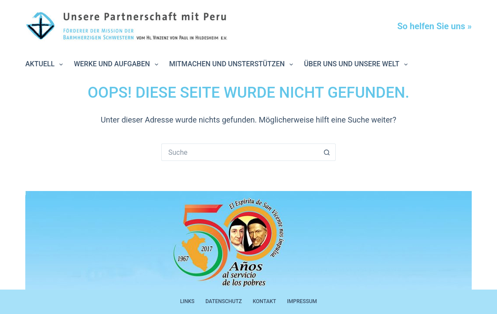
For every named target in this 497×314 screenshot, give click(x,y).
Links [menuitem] (187, 301)
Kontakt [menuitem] (264, 301)
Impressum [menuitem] (302, 301)
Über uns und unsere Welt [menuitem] (357, 64)
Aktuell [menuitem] (45, 64)
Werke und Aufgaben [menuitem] (118, 64)
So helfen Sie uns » (434, 26)
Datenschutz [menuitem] (223, 301)
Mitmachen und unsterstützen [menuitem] (232, 64)
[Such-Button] (327, 152)
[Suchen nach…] (239, 152)
